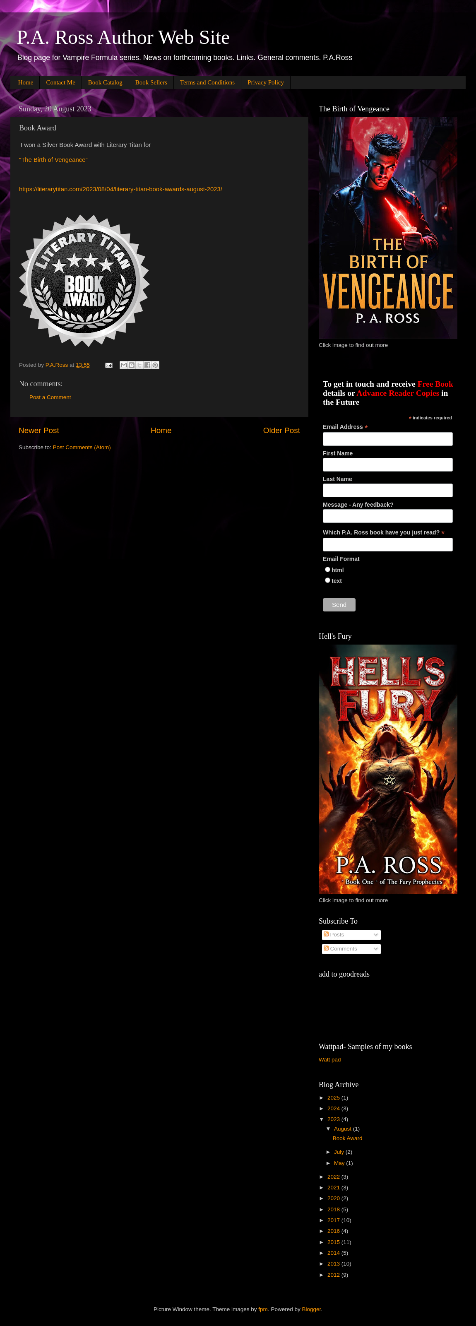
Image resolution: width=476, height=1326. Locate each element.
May (340, 1163)
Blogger (311, 1309)
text (337, 581)
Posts (334, 934)
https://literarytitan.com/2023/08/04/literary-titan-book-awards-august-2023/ (120, 189)
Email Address (345, 427)
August (343, 1129)
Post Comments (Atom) (82, 447)
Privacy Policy (266, 82)
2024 (334, 1108)
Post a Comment (50, 397)
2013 (334, 1264)
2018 (334, 1209)
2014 (334, 1253)
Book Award (348, 1138)
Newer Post (39, 430)
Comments (340, 949)
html (338, 570)
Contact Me (60, 82)
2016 (334, 1231)
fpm (263, 1309)
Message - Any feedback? (358, 504)
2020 (334, 1198)
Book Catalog (105, 82)
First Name (338, 453)
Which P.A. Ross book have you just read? (384, 533)
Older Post (281, 430)
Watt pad (330, 1059)
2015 (334, 1242)
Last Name (337, 479)
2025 (334, 1098)
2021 (334, 1187)
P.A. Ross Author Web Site (123, 37)
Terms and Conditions (207, 82)
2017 (334, 1220)
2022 (334, 1177)
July (340, 1152)
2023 (334, 1119)
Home (26, 82)
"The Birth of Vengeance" (53, 159)
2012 (334, 1275)
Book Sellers (151, 82)
